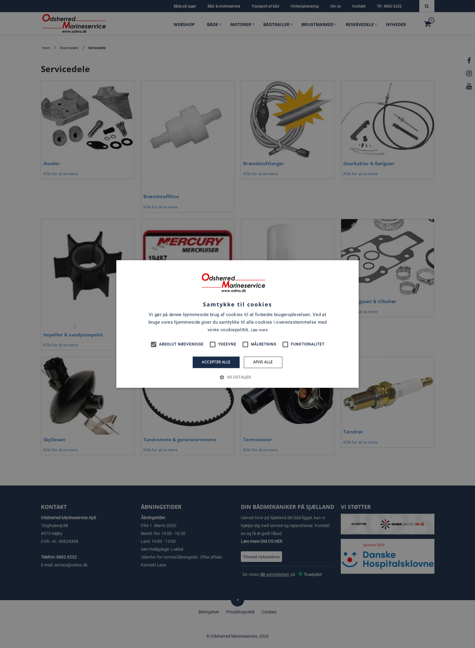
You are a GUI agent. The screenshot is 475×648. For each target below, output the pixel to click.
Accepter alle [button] (216, 362)
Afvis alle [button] (263, 362)
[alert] (237, 324)
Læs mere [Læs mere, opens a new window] (259, 330)
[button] (237, 377)
